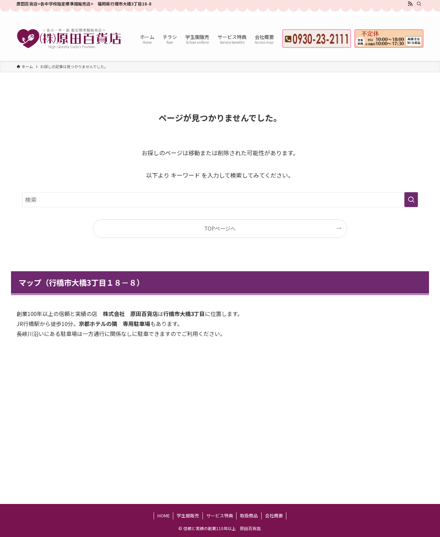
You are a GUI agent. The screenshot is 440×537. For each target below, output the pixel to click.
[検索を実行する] (411, 199)
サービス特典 (219, 515)
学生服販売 (188, 515)
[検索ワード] (220, 199)
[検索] (419, 4)
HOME (163, 515)
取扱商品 (249, 515)
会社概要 (274, 515)
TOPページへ (219, 228)
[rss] (410, 4)
